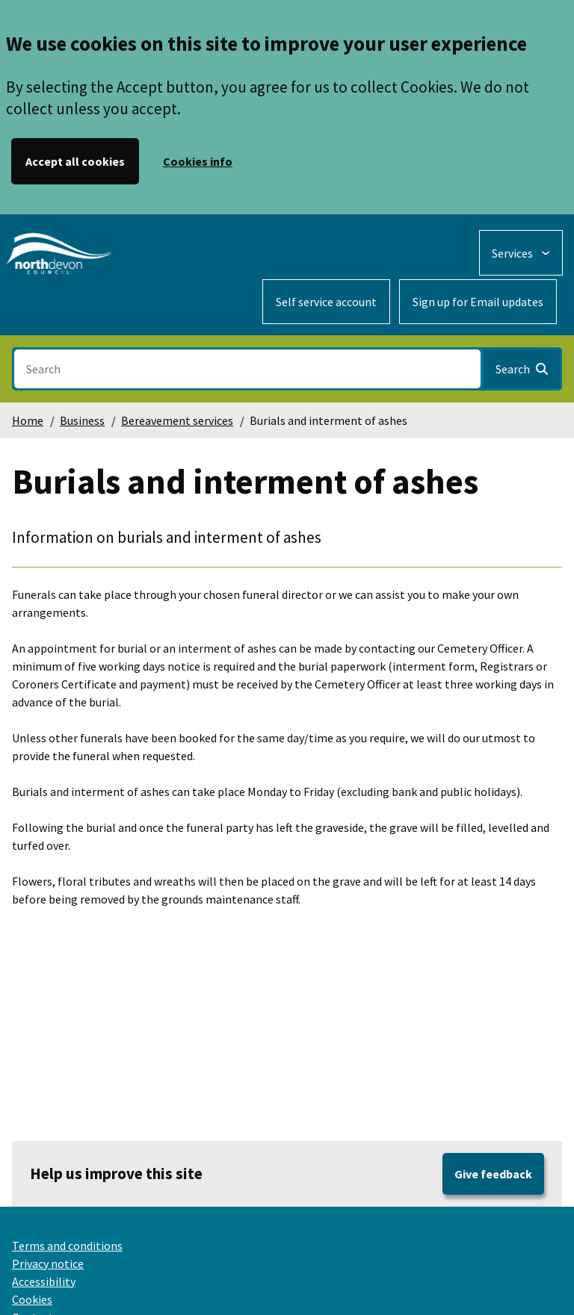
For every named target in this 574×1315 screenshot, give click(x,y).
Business (82, 420)
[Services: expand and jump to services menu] (521, 253)
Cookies (32, 1299)
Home (27, 420)
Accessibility (43, 1281)
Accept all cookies (75, 161)
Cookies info (197, 161)
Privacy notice (48, 1263)
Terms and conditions (67, 1245)
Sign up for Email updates (478, 301)
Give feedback (493, 1173)
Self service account (326, 301)
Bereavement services (177, 420)
